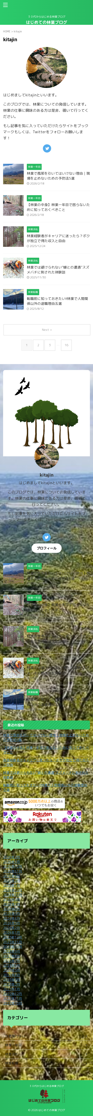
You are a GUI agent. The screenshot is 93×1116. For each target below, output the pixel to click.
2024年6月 (11, 909)
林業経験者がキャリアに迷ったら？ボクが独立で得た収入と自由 (58, 238)
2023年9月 (11, 951)
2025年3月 (11, 876)
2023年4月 (11, 975)
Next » (47, 330)
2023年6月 (11, 965)
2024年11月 (12, 895)
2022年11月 (12, 998)
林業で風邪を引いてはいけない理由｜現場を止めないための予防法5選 (58, 176)
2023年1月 (11, 989)
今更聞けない (15, 1036)
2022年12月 (12, 994)
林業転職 (11, 1063)
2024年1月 (11, 932)
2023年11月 (12, 942)
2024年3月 (11, 923)
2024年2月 (11, 928)
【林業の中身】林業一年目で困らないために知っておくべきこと (58, 207)
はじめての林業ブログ (46, 22)
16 (66, 345)
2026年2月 (11, 857)
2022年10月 (12, 1003)
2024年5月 (11, 913)
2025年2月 (11, 880)
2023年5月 (11, 970)
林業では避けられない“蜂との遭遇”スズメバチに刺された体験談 (58, 269)
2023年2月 (11, 984)
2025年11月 (12, 871)
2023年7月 (11, 961)
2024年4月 (11, 918)
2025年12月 (12, 866)
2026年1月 (11, 862)
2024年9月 (11, 899)
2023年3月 (11, 979)
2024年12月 (12, 890)
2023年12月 (12, 937)
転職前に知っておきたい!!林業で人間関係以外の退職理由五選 (57, 301)
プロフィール (47, 548)
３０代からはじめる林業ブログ (46, 1086)
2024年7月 (11, 904)
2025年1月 (11, 885)
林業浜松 (11, 1054)
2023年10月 (12, 946)
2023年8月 (11, 956)
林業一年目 (13, 1045)
